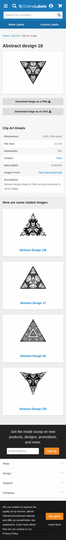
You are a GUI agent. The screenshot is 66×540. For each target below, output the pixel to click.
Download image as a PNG (33, 101)
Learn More (54, 524)
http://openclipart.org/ (50, 172)
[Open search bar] (14, 6)
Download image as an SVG (33, 111)
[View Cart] (60, 6)
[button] (5, 6)
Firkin (59, 158)
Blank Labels (16, 24)
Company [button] (8, 492)
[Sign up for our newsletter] (23, 451)
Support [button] (7, 483)
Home (6, 35)
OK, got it (54, 516)
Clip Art (15, 35)
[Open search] (59, 15)
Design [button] (7, 473)
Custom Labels (49, 24)
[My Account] (50, 6)
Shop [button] (6, 463)
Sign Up (51, 451)
